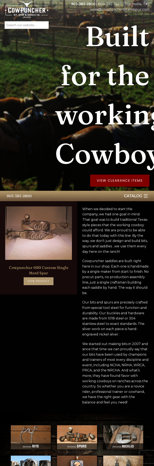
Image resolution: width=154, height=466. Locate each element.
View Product (39, 281)
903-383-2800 (19, 196)
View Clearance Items (120, 180)
